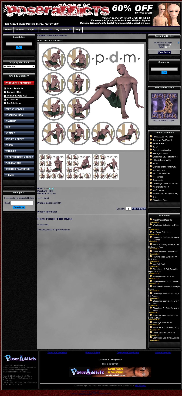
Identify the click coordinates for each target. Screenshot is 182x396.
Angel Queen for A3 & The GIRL (166, 281)
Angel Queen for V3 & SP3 (164, 276)
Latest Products (15, 88)
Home (8, 29)
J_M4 (155, 197)
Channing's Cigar (160, 200)
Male (50, 35)
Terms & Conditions (57, 352)
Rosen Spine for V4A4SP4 (164, 333)
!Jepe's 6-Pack (159, 264)
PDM (50, 191)
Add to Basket (139, 209)
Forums (20, 29)
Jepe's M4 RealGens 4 (162, 140)
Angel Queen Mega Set (162, 220)
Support (46, 29)
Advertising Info (163, 352)
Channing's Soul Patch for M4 (165, 157)
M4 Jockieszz (158, 190)
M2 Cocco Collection (161, 232)
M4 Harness (158, 177)
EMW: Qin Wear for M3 (162, 322)
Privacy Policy (93, 352)
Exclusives (12, 99)
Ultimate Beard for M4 (162, 160)
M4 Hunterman (159, 170)
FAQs (32, 29)
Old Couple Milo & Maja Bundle (166, 338)
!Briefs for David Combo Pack (165, 252)
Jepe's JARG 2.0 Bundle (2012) (166, 328)
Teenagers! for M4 (160, 153)
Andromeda (158, 180)
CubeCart (95, 392)
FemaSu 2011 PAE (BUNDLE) (165, 193)
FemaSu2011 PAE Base (163, 137)
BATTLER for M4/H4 (161, 173)
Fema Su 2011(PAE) (17, 96)
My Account (64, 29)
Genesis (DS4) (14, 92)
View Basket (164, 52)
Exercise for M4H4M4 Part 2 (164, 167)
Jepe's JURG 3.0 (160, 143)
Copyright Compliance (128, 352)
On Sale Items (14, 103)
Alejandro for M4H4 (161, 187)
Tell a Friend (43, 198)
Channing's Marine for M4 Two (165, 183)
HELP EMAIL (140, 385)
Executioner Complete (162, 150)
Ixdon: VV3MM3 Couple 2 (164, 120)
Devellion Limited (85, 394)
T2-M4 (155, 147)
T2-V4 (155, 163)
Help (78, 29)
